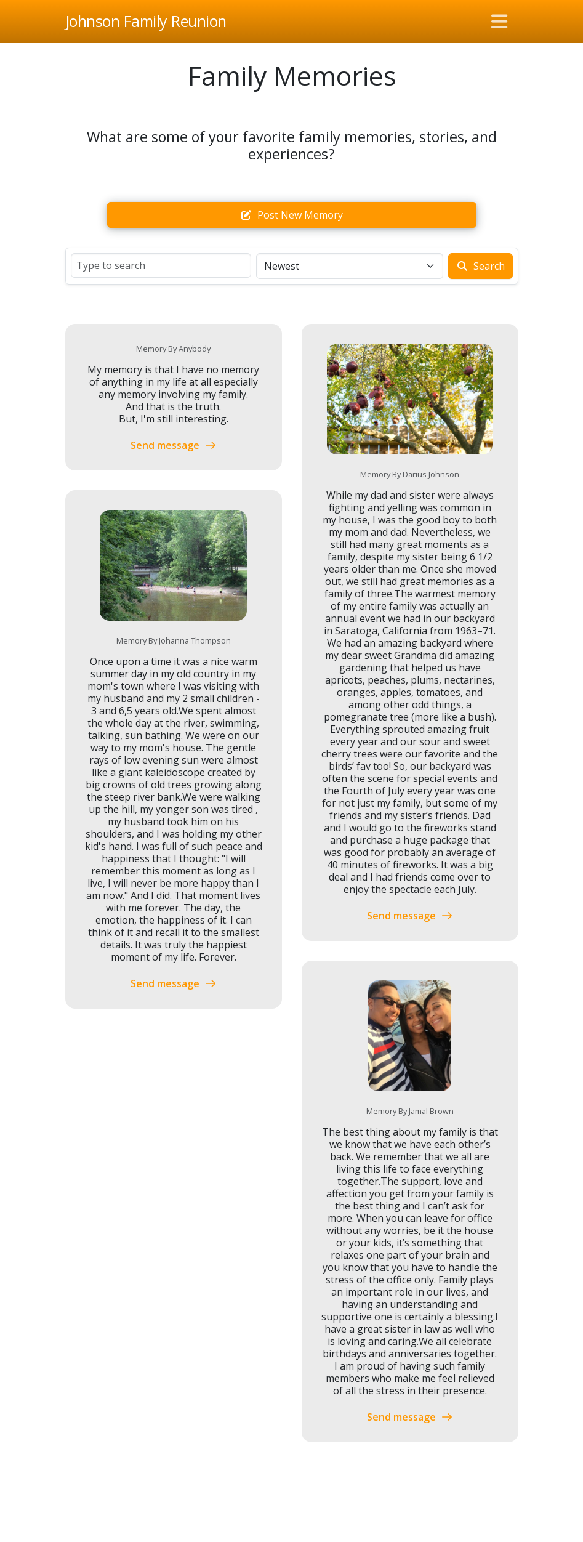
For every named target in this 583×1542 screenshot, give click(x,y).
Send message (174, 445)
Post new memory (291, 215)
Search (480, 266)
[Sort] (349, 266)
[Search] (161, 265)
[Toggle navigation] (499, 21)
